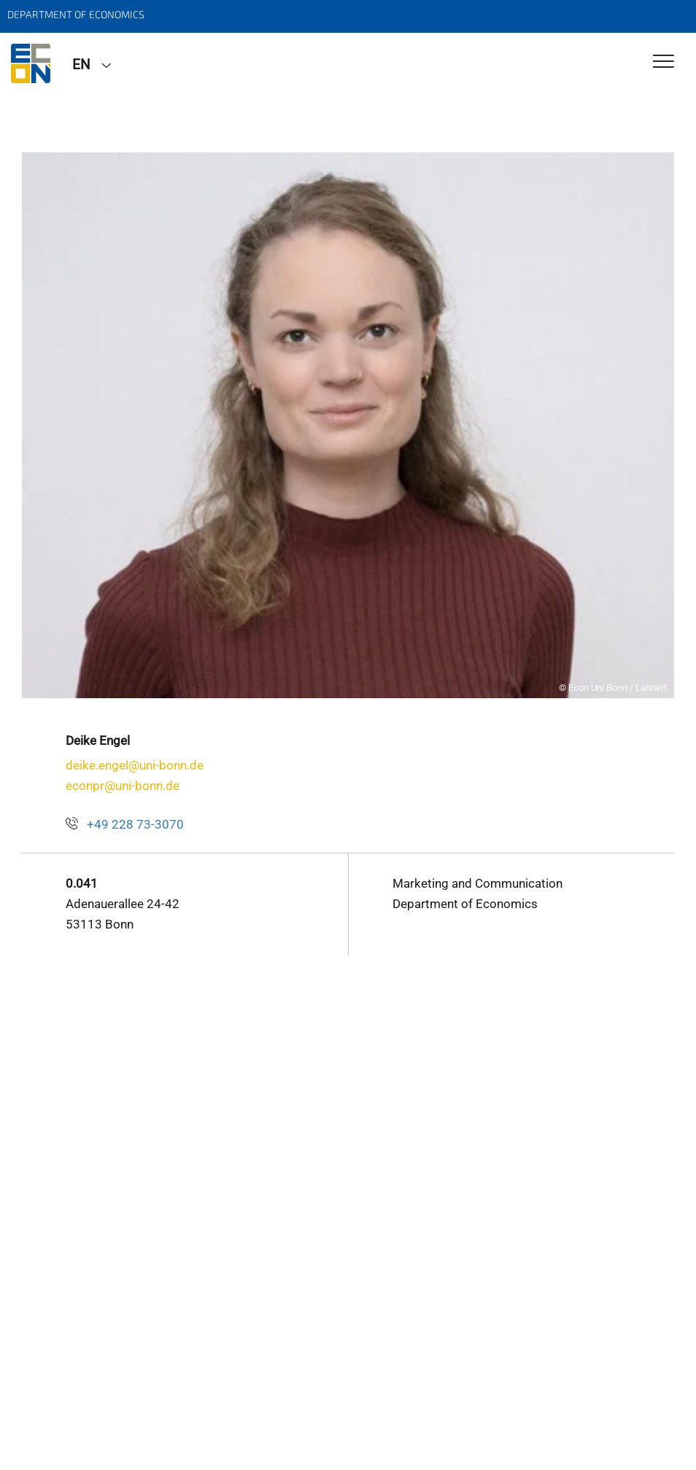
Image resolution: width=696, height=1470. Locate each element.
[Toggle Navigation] (663, 62)
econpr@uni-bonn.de (122, 785)
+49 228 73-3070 (135, 824)
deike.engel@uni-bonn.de (135, 765)
